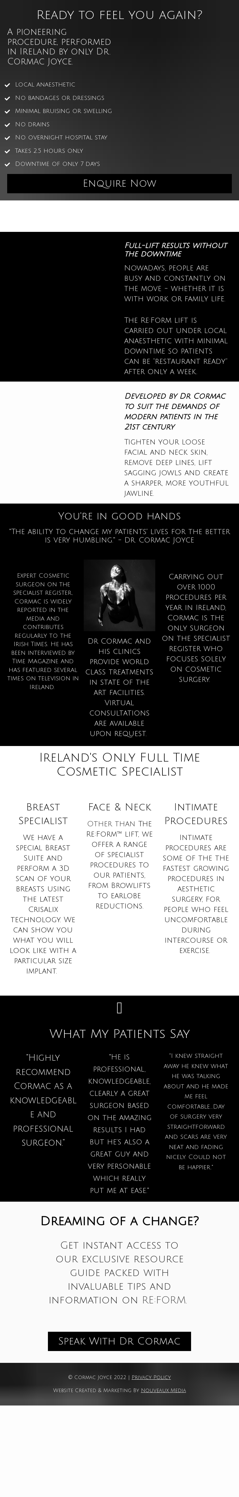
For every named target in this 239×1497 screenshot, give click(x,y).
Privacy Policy (151, 1377)
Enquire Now (119, 183)
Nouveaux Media (163, 1390)
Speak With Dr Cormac (119, 1341)
